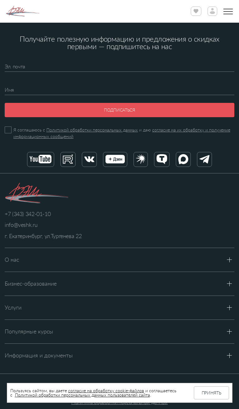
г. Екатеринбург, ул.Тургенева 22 (43, 236)
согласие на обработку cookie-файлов (106, 390)
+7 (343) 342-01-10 (27, 214)
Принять (211, 393)
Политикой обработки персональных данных (92, 130)
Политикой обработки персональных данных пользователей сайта (82, 395)
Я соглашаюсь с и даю (121, 133)
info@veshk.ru (21, 224)
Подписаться (119, 110)
